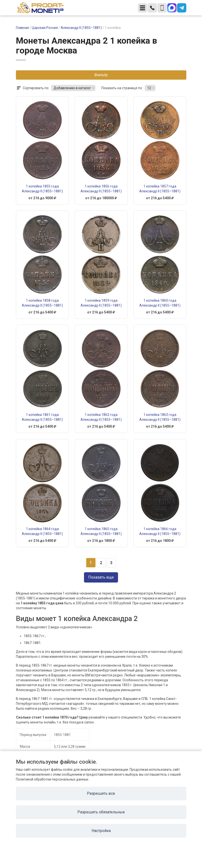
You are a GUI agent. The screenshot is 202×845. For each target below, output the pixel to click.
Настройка (101, 830)
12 (149, 88)
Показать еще (101, 577)
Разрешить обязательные (101, 812)
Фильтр (101, 75)
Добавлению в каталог (72, 88)
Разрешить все (101, 793)
